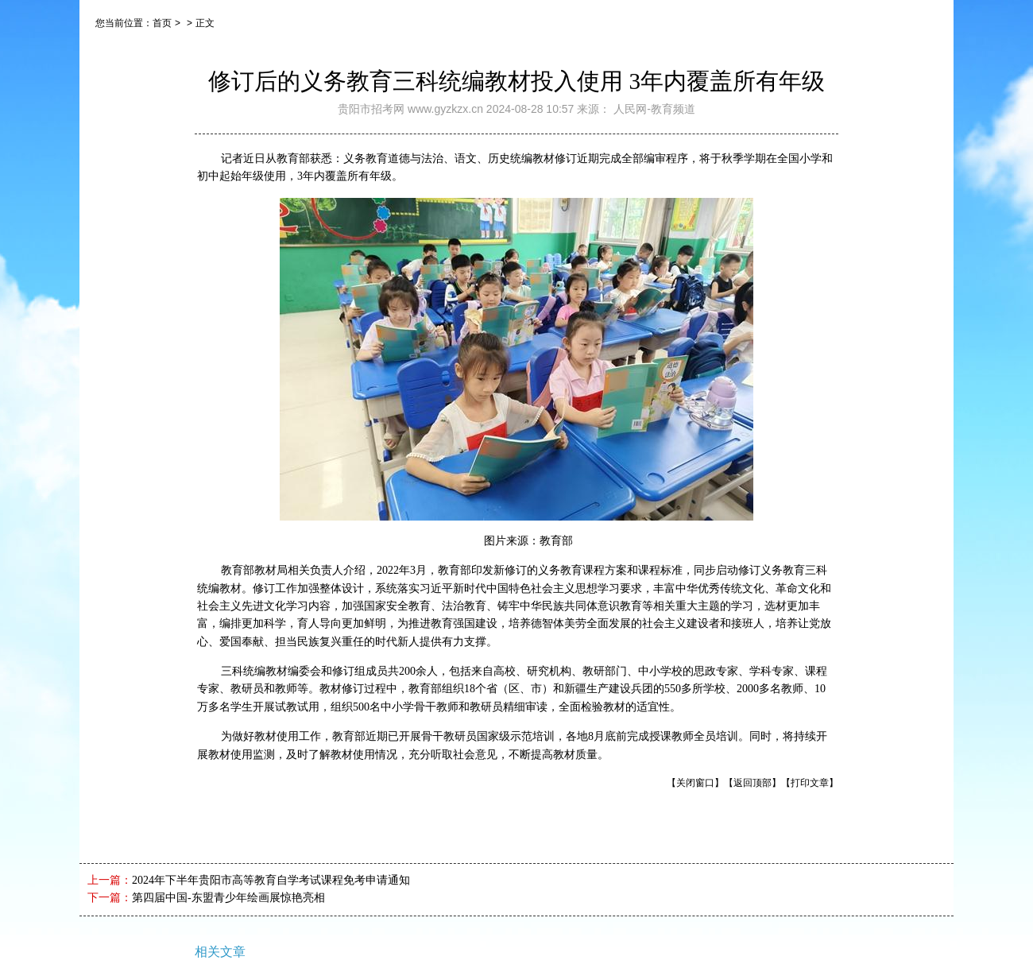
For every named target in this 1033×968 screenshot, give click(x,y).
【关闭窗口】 (695, 782)
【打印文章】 (809, 782)
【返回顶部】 (752, 782)
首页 (162, 23)
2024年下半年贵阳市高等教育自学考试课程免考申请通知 (271, 880)
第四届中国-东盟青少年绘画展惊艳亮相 (228, 898)
